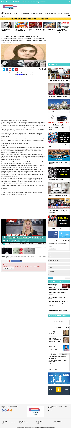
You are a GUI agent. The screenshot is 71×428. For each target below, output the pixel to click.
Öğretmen (33, 13)
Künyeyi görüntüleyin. (26, 422)
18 (33, 243)
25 (45, 243)
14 (25, 243)
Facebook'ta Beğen (53, 236)
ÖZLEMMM (51, 333)
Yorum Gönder (6, 261)
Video (13, 13)
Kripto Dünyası (26, 13)
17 (31, 243)
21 (38, 243)
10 (18, 243)
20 (36, 243)
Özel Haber (64, 354)
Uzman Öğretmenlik (65, 13)
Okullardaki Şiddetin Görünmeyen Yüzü (57, 363)
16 (29, 243)
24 (43, 243)
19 (34, 243)
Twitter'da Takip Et (64, 236)
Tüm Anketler (65, 240)
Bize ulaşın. (42, 422)
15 (27, 243)
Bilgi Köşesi (3, 16)
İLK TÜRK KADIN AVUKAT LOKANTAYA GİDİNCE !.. (20, 256)
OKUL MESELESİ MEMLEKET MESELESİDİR (57, 366)
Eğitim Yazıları (56, 13)
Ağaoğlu (44, 256)
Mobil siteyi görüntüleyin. (10, 422)
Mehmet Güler (52, 346)
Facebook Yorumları (17, 261)
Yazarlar (20, 13)
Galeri (7, 13)
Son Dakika (53, 354)
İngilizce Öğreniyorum (48, 13)
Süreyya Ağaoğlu (34, 256)
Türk (11, 257)
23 (41, 243)
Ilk (8, 257)
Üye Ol (11, 268)
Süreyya (40, 256)
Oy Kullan (50, 277)
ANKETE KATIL (52, 248)
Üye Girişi (6, 268)
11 (20, 243)
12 (22, 243)
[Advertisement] (44, 8)
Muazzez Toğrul (52, 332)
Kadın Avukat (5, 257)
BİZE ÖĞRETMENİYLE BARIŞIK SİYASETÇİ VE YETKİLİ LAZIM (35, 2)
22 (40, 243)
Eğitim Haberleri (39, 13)
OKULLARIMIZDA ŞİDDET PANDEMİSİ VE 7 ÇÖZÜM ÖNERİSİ (29, 19)
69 (56, 232)
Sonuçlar (67, 277)
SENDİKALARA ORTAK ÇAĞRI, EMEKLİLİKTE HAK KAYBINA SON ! (55, 341)
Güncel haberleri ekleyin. (62, 422)
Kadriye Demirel (52, 338)
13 (24, 243)
